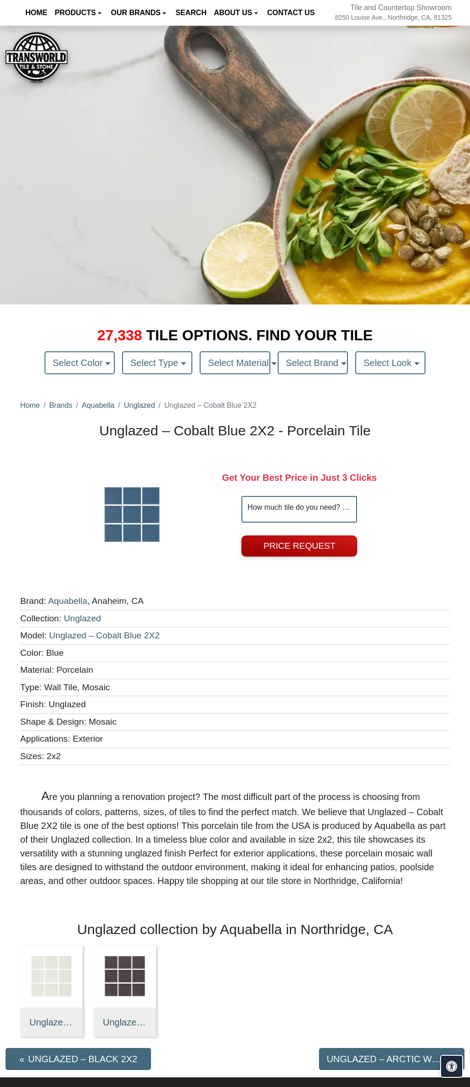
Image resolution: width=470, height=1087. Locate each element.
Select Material (239, 363)
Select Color (79, 363)
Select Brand (313, 363)
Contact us (291, 13)
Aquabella (98, 405)
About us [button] (234, 13)
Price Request (299, 546)
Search (191, 13)
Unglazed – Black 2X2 (125, 1022)
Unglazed (139, 405)
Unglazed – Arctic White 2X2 (51, 1022)
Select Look (389, 363)
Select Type (155, 363)
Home (30, 405)
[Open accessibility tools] (451, 1066)
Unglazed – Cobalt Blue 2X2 (104, 635)
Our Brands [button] (136, 13)
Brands (61, 405)
